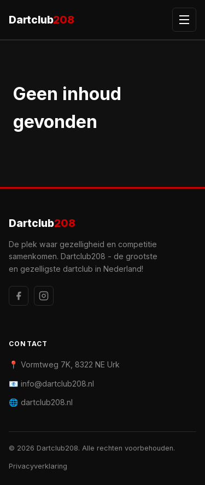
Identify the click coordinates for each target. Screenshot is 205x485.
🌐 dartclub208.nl (41, 402)
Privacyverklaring (38, 466)
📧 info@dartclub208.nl (51, 383)
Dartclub (41, 19)
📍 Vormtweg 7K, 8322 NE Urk (64, 364)
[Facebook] (18, 296)
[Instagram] (44, 296)
